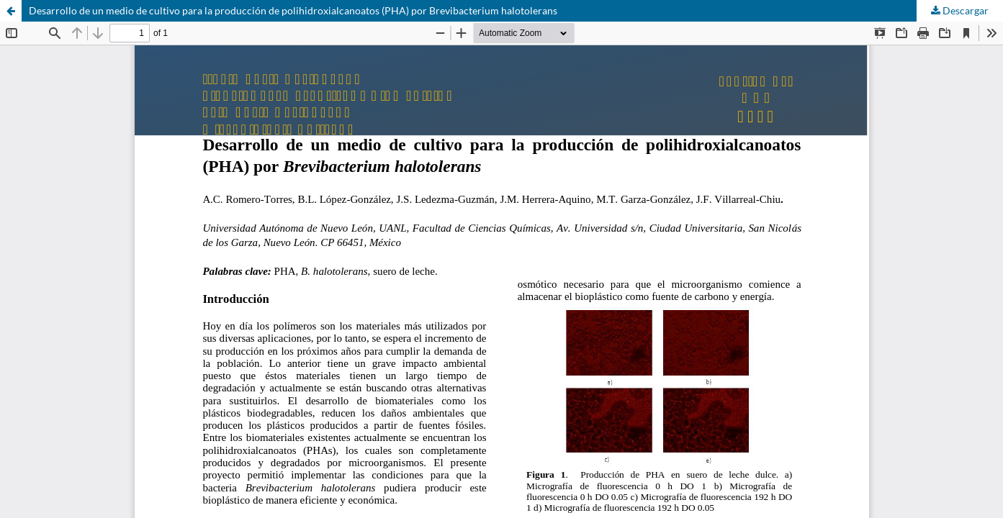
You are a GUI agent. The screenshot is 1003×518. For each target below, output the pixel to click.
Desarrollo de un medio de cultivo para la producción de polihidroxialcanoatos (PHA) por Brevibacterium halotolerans (293, 10)
